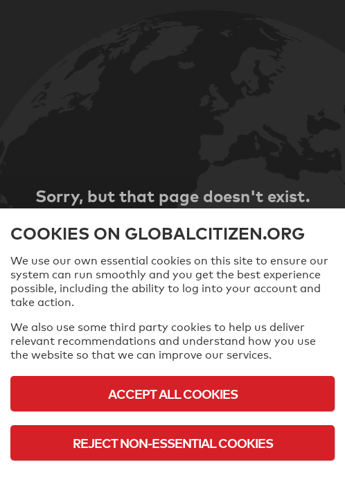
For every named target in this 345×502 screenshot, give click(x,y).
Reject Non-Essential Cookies (173, 442)
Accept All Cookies (173, 393)
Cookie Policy (172, 480)
